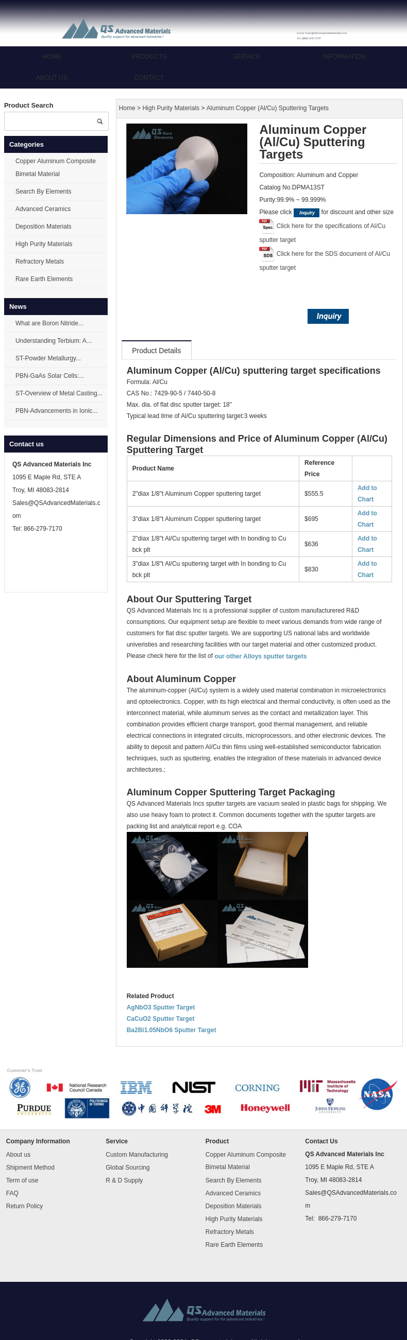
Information (344, 56)
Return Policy (24, 1206)
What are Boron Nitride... (49, 323)
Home (51, 56)
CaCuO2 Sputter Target (161, 1018)
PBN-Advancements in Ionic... (56, 410)
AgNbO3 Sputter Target (161, 1007)
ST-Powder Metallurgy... (48, 358)
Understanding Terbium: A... (53, 340)
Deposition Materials (43, 226)
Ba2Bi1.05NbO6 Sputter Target (171, 1030)
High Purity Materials (44, 244)
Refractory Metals (39, 261)
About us (51, 77)
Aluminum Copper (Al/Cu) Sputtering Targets (268, 108)
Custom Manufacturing (137, 1154)
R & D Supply (124, 1180)
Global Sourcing (127, 1167)
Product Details (156, 350)
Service (246, 56)
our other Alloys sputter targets (260, 656)
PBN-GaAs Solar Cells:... (49, 375)
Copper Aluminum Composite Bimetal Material (55, 168)
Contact (149, 77)
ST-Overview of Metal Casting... (59, 393)
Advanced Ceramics (43, 209)
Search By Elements (43, 191)
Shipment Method (30, 1167)
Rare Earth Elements (44, 279)
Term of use (22, 1180)
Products (149, 56)
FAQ (12, 1193)
